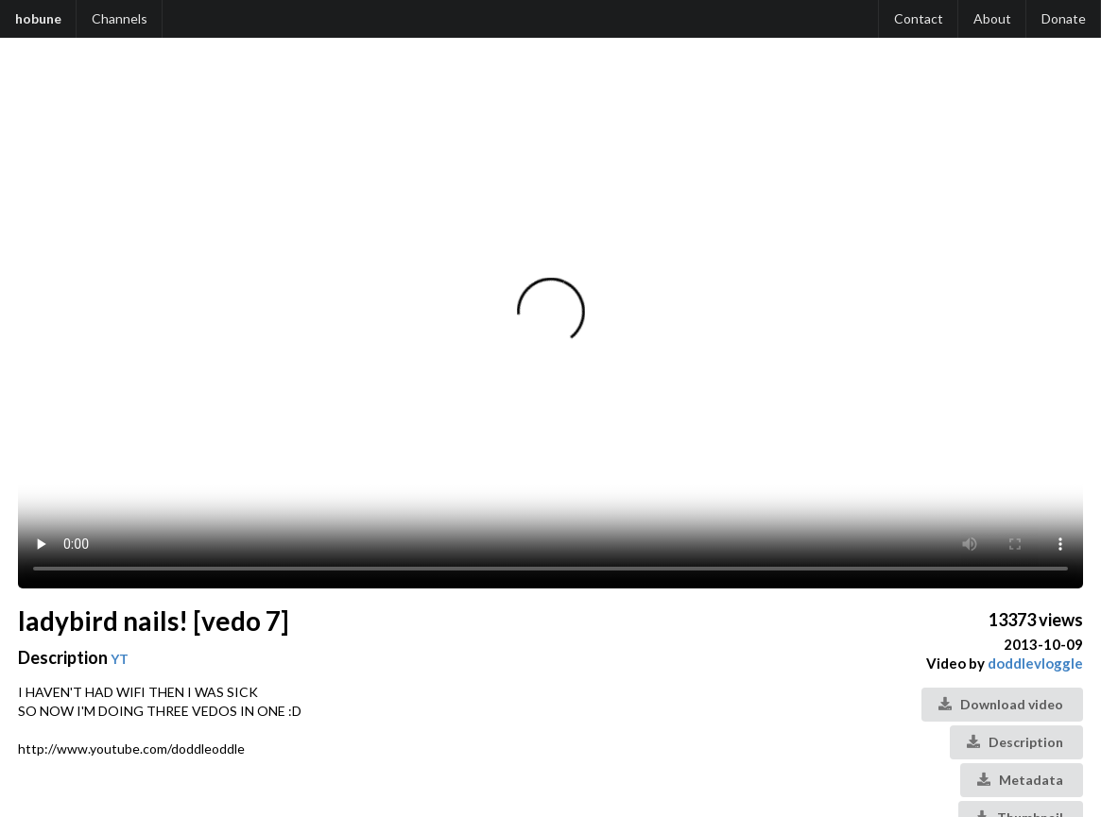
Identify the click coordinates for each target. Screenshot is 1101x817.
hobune (38, 18)
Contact (918, 18)
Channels (119, 18)
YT (120, 659)
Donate (1063, 18)
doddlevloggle (1035, 663)
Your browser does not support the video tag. (550, 323)
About (992, 18)
